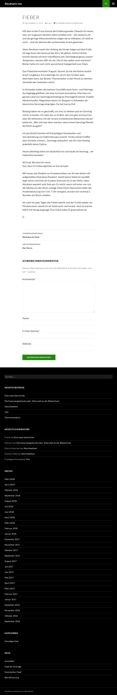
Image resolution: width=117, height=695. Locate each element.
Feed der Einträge (13, 666)
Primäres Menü (113, 3)
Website (26, 343)
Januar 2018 (10, 533)
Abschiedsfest (11, 406)
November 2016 (12, 610)
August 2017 (11, 561)
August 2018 (11, 501)
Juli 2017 (9, 566)
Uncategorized (11, 641)
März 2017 (10, 588)
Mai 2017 (9, 577)
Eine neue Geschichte (15, 395)
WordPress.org (12, 677)
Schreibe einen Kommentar (69, 23)
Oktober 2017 (11, 550)
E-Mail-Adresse (31, 330)
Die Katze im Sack (58, 235)
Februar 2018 (11, 528)
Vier (7, 412)
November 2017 (12, 544)
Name (26, 318)
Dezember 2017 (12, 539)
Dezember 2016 (12, 605)
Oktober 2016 (11, 616)
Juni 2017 (9, 572)
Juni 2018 (9, 512)
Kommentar (29, 279)
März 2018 (10, 523)
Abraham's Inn (13, 3)
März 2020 (10, 479)
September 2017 (12, 555)
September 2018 (12, 495)
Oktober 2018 (11, 490)
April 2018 (10, 517)
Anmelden (9, 661)
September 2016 (12, 621)
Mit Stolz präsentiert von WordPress (19, 691)
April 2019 (10, 484)
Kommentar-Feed (13, 672)
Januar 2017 (10, 599)
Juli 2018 (9, 506)
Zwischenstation (12, 417)
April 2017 (10, 583)
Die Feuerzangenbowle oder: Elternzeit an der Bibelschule (32, 401)
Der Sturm (58, 246)
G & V (49, 23)
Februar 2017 (11, 594)
